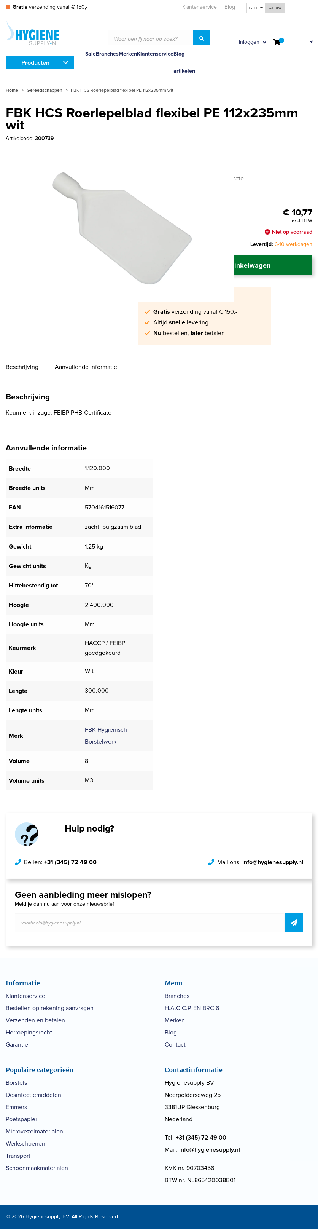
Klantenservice (199, 7)
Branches (107, 54)
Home (12, 90)
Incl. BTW (275, 8)
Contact (175, 1044)
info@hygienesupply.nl (272, 862)
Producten (35, 62)
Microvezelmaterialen (34, 1131)
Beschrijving (22, 366)
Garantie (17, 1044)
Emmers (16, 1107)
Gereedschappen (44, 90)
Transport (18, 1155)
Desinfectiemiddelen (33, 1094)
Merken (128, 54)
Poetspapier (21, 1119)
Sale (90, 54)
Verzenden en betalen (35, 1020)
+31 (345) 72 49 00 (70, 862)
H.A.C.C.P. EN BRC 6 (192, 1008)
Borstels (16, 1082)
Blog (229, 7)
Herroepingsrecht (29, 1032)
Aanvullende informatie (86, 366)
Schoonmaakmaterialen (37, 1168)
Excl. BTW (256, 8)
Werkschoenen (25, 1143)
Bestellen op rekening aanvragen (50, 1008)
